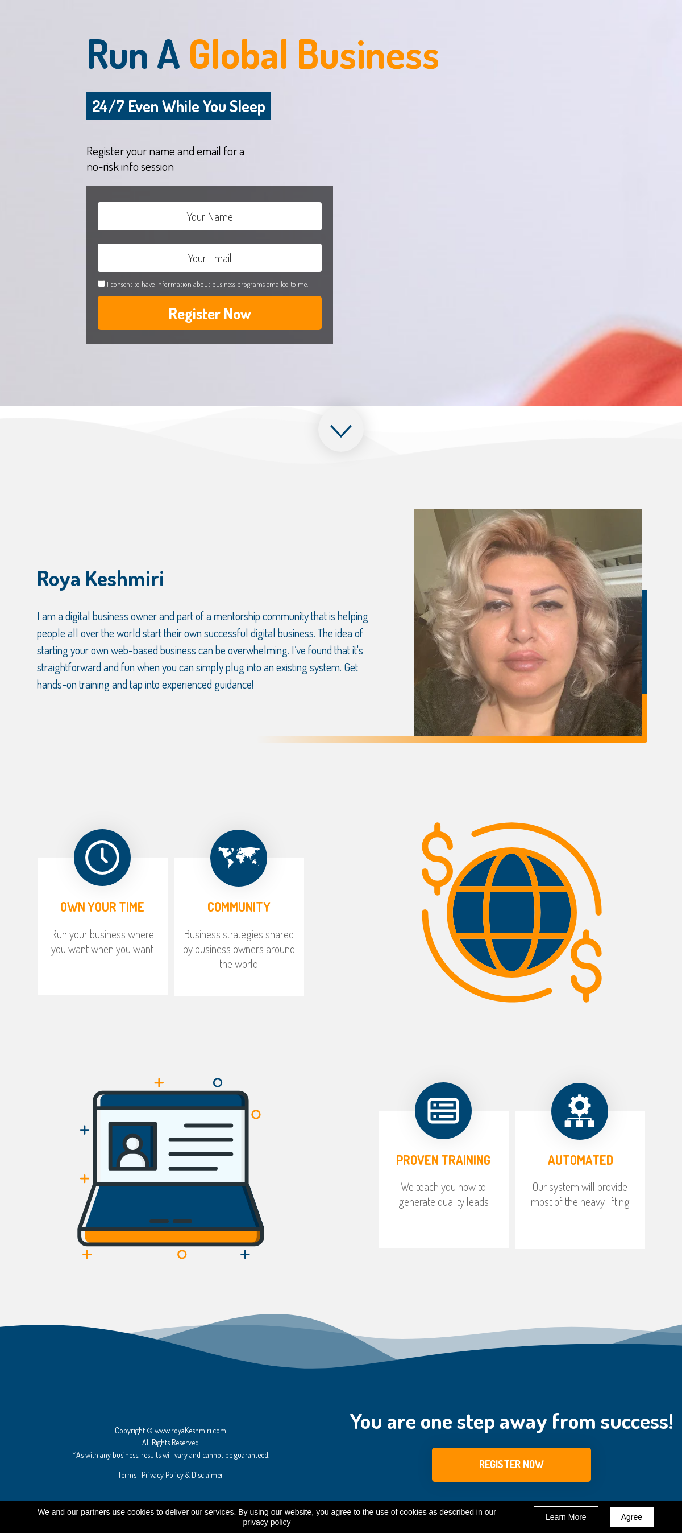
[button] (511, 1465)
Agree (631, 1517)
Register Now (210, 313)
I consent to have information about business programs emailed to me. (207, 284)
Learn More (566, 1517)
